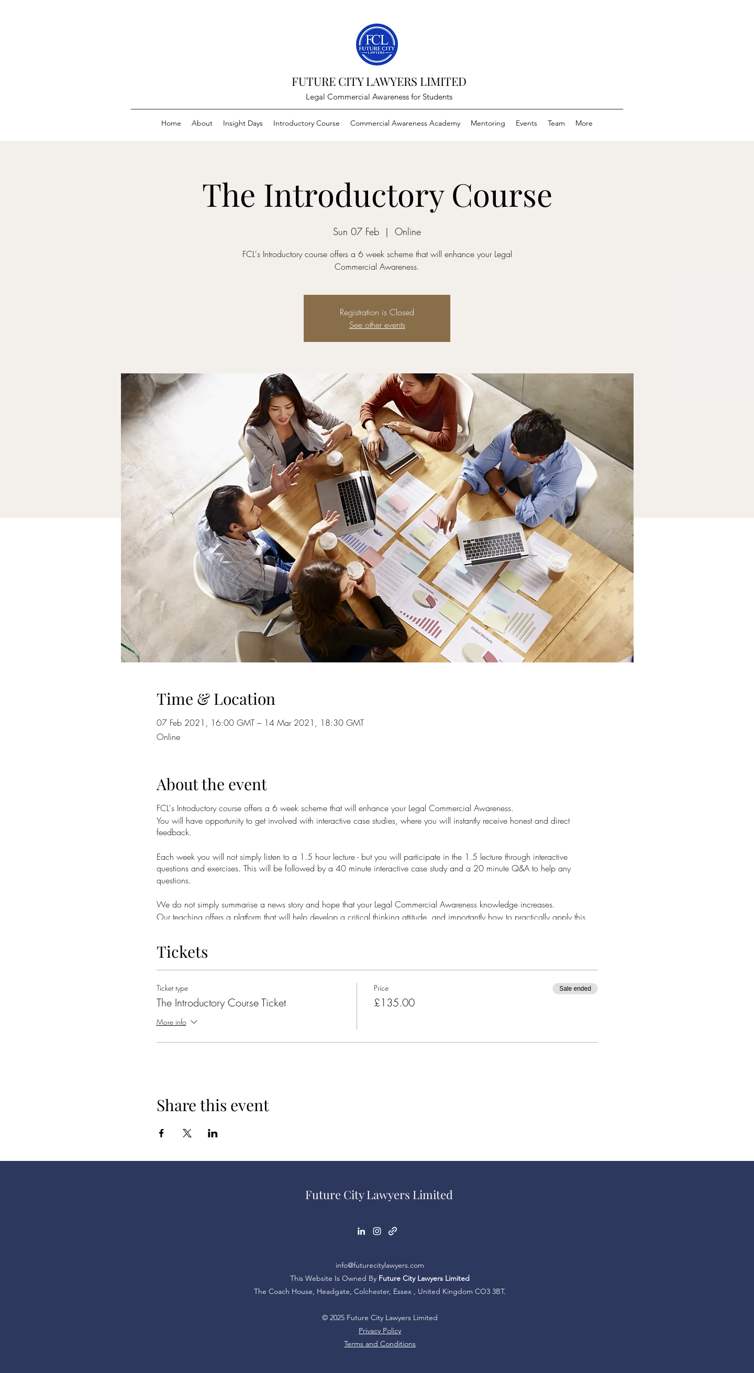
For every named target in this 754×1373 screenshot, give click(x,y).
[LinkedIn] (361, 1231)
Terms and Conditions (380, 1343)
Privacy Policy (380, 1330)
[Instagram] (377, 1231)
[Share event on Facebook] (162, 1133)
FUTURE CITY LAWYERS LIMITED (379, 81)
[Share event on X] (187, 1133)
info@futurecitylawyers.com (380, 1265)
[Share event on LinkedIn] (213, 1133)
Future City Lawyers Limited (379, 1194)
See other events (377, 324)
